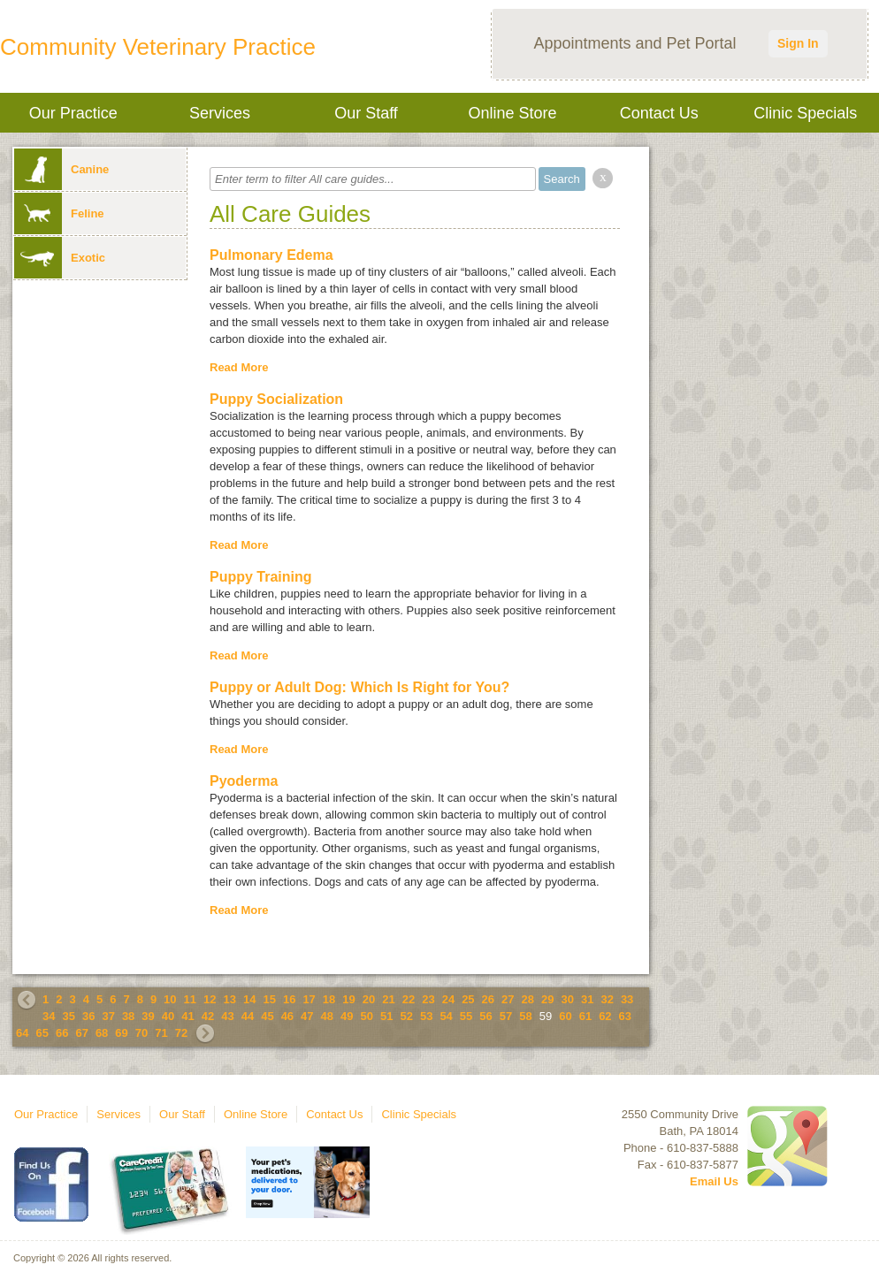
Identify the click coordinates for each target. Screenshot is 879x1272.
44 (247, 1016)
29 (547, 999)
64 (22, 1033)
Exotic (59, 257)
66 (62, 1033)
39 (147, 1016)
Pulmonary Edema (271, 255)
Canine (61, 169)
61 (585, 1016)
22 (408, 999)
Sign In (798, 43)
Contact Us (659, 113)
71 (161, 1033)
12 (209, 999)
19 (348, 999)
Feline (59, 213)
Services (219, 113)
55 (466, 1016)
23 (428, 999)
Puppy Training (261, 576)
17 (308, 999)
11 (190, 999)
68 (102, 1033)
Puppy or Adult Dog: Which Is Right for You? (359, 687)
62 (605, 1016)
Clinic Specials (805, 113)
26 (488, 999)
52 (406, 1016)
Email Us (714, 1181)
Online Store (513, 113)
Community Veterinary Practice (158, 47)
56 (485, 1016)
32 (606, 999)
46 (287, 1016)
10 (170, 999)
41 (187, 1016)
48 (327, 1016)
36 (88, 1016)
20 (369, 999)
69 (121, 1033)
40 (168, 1016)
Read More (239, 367)
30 (567, 999)
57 (506, 1016)
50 (367, 1016)
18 (329, 999)
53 (426, 1016)
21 (388, 999)
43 (227, 1016)
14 (249, 999)
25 (468, 999)
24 (448, 999)
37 (108, 1016)
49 (346, 1016)
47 (307, 1016)
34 (48, 1016)
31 (587, 999)
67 (81, 1033)
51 (386, 1016)
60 (565, 1016)
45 (267, 1016)
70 (141, 1033)
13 (230, 999)
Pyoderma (244, 780)
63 (625, 1016)
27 (507, 999)
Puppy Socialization (276, 399)
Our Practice (73, 113)
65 (41, 1033)
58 (525, 1016)
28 (528, 999)
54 (446, 1016)
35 (68, 1016)
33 (627, 999)
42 (208, 1016)
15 (269, 999)
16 (289, 999)
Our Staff (366, 113)
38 (128, 1016)
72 (181, 1033)
